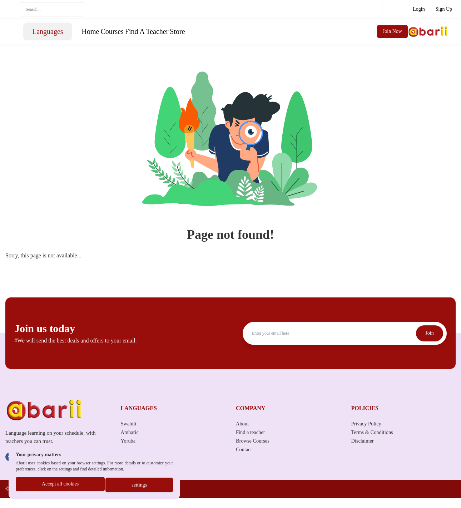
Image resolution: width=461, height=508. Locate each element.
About (243, 433)
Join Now (433, 36)
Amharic (131, 442)
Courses (199, 36)
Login (419, 9)
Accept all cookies (59, 485)
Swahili (129, 433)
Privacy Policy (368, 433)
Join (427, 343)
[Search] (52, 9)
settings (139, 485)
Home (172, 36)
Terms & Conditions (374, 442)
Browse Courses (254, 451)
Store (276, 36)
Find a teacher (252, 442)
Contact (245, 459)
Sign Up (444, 9)
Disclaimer (363, 451)
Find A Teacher (240, 36)
